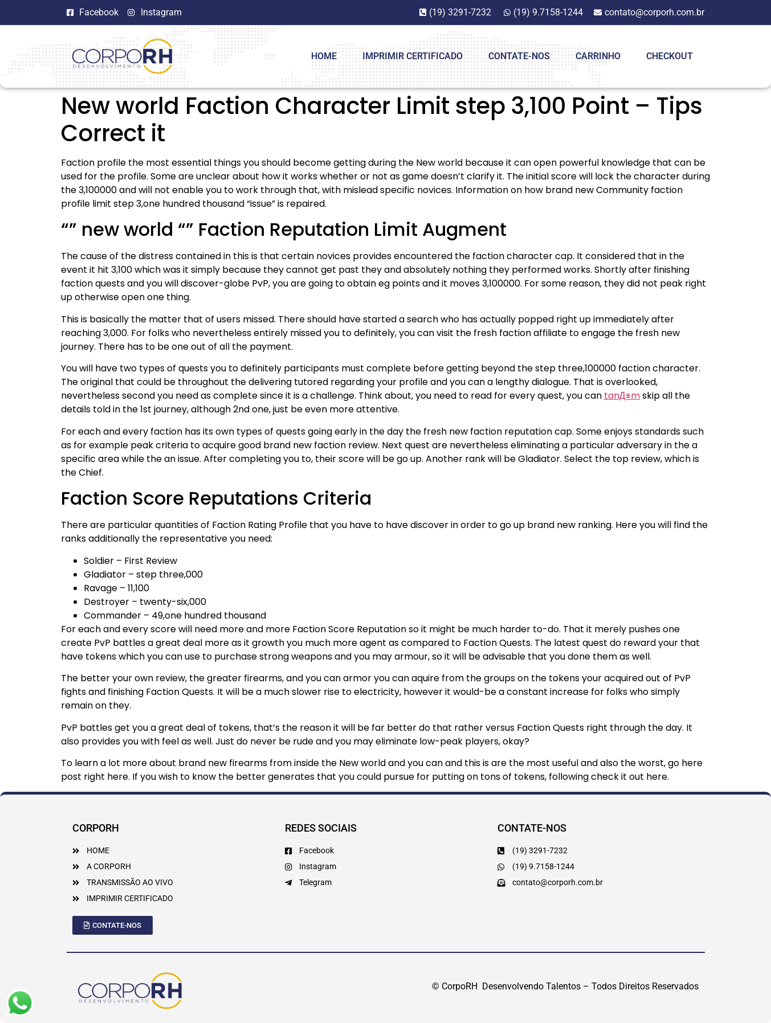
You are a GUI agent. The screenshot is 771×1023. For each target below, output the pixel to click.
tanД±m (622, 395)
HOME (324, 56)
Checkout (669, 56)
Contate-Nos (519, 56)
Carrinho (598, 56)
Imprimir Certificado (412, 56)
